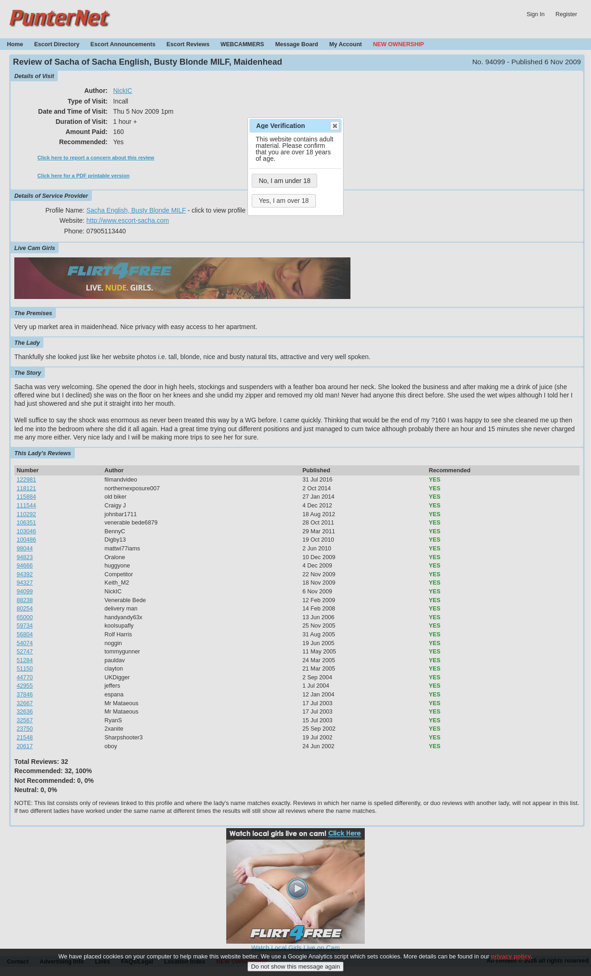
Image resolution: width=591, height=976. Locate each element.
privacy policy (511, 960)
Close (334, 125)
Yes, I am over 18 (283, 200)
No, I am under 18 (284, 180)
